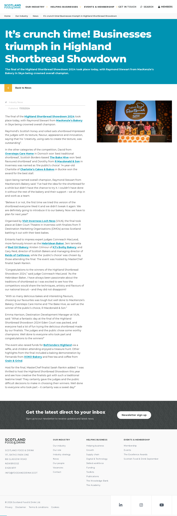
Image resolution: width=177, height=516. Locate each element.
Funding (90, 467)
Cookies (55, 507)
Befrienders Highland (57, 345)
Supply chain (92, 454)
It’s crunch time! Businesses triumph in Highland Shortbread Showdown (81, 16)
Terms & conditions (38, 507)
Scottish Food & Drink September (141, 459)
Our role (57, 450)
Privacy (9, 507)
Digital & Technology (97, 459)
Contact (57, 472)
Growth (90, 450)
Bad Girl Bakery (18, 247)
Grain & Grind (13, 360)
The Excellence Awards (135, 454)
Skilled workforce (95, 463)
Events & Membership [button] (101, 6)
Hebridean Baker (53, 243)
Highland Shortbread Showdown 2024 (49, 116)
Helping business (95, 446)
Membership (130, 446)
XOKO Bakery (33, 356)
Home (8, 16)
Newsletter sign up (134, 415)
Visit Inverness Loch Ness (38, 221)
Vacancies (58, 467)
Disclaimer (20, 507)
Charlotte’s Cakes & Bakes (37, 169)
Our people (58, 463)
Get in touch (127, 6)
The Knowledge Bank (97, 481)
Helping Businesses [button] (65, 6)
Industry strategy (62, 454)
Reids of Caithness (17, 255)
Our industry (23, 16)
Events (127, 450)
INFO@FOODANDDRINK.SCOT (21, 473)
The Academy (93, 485)
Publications (92, 476)
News (37, 16)
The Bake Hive (59, 157)
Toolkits (90, 472)
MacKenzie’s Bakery (69, 120)
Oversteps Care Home (19, 153)
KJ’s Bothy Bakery (64, 247)
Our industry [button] (36, 6)
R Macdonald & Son (67, 161)
